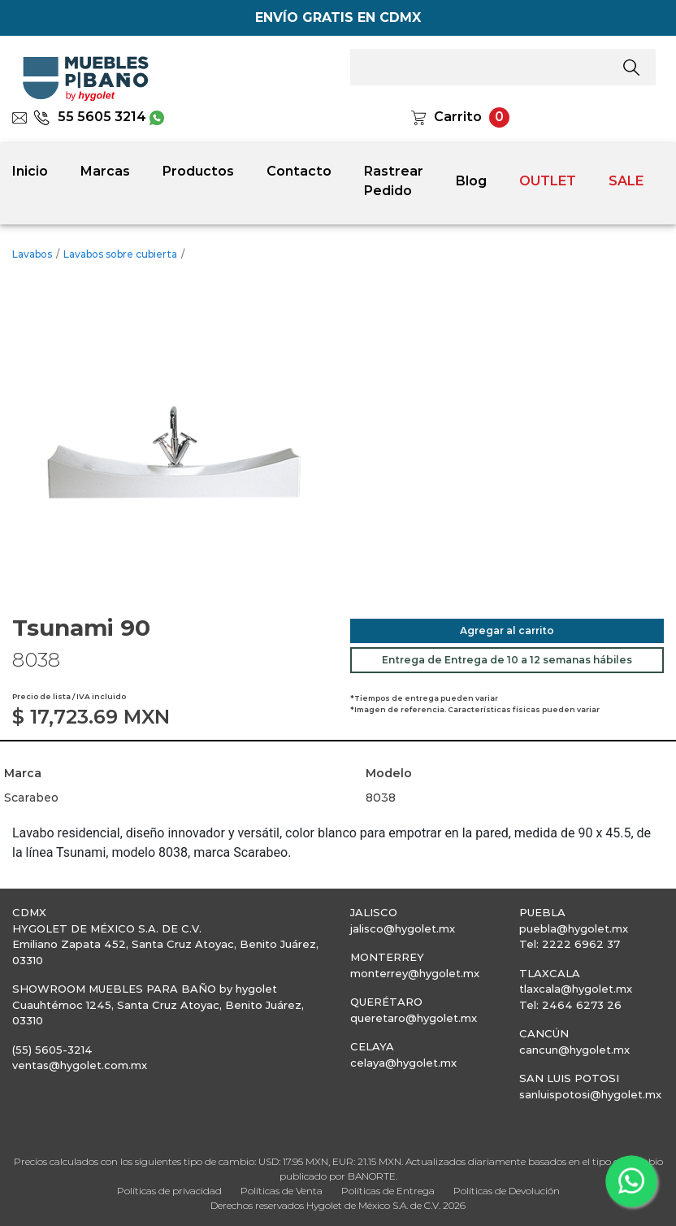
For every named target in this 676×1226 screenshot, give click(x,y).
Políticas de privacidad (169, 1191)
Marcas (105, 171)
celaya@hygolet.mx (403, 1062)
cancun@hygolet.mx (574, 1049)
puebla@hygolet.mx (573, 928)
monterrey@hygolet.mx (414, 973)
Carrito (458, 116)
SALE (626, 181)
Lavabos (32, 254)
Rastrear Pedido (393, 180)
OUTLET (547, 181)
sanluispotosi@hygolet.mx (590, 1094)
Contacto (299, 171)
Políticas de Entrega (388, 1191)
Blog (471, 181)
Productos (198, 171)
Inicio (30, 171)
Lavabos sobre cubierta (120, 254)
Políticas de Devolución (506, 1191)
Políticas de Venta (281, 1191)
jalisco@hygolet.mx (402, 928)
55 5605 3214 (90, 116)
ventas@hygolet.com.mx (79, 1065)
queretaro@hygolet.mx (413, 1017)
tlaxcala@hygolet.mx (575, 988)
